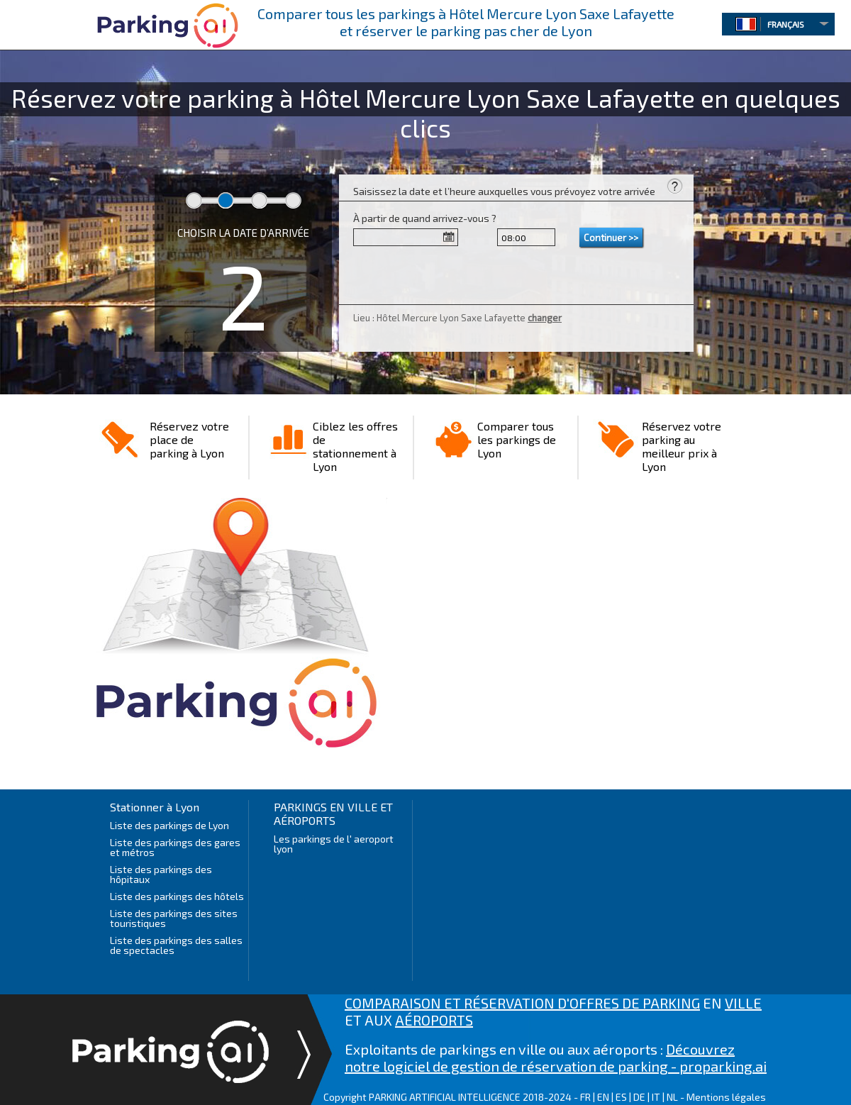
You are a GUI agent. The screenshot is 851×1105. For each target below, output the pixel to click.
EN (603, 1097)
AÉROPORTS (434, 1019)
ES (621, 1097)
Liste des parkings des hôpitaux (161, 874)
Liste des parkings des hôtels (177, 896)
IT (656, 1097)
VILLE (743, 1002)
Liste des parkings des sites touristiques (174, 918)
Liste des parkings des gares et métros (175, 847)
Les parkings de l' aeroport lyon (334, 844)
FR (585, 1097)
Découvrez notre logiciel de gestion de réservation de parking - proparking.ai (556, 1057)
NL (672, 1097)
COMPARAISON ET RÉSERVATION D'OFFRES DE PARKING (522, 1002)
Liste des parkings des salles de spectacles (176, 945)
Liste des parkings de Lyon (169, 825)
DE (639, 1097)
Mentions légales (726, 1097)
